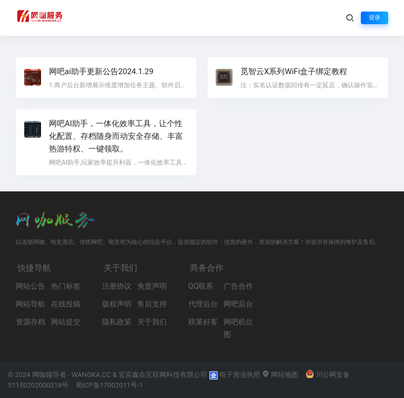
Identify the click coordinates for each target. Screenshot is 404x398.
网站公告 (30, 286)
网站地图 (280, 375)
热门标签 (65, 286)
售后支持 (152, 304)
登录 (374, 17)
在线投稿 (65, 304)
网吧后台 (238, 304)
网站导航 (30, 304)
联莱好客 (203, 322)
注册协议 (117, 286)
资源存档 (30, 322)
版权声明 (117, 304)
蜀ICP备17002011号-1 (110, 385)
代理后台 (203, 304)
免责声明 (152, 286)
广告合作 (238, 286)
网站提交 (65, 322)
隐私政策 (117, 322)
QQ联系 (200, 286)
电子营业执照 (234, 375)
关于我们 (152, 322)
